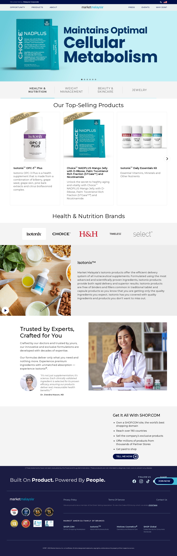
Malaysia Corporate (31, 2)
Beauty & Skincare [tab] (105, 90)
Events (145, 7)
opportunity (17, 7)
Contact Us (161, 500)
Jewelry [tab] (139, 90)
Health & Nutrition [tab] (37, 90)
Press (131, 7)
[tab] (34, 234)
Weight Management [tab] (71, 90)
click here (153, 505)
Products (37, 7)
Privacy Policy (70, 500)
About (53, 7)
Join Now (164, 92)
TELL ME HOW (124, 456)
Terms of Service (116, 500)
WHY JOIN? (161, 7)
